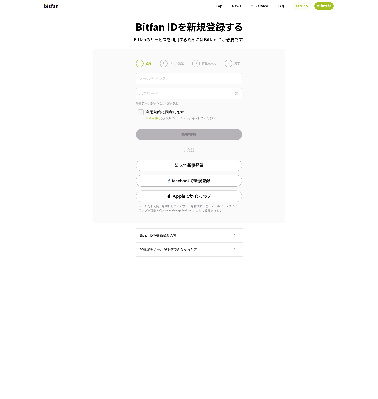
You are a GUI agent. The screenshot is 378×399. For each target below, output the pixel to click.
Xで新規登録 (189, 165)
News (236, 5)
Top (219, 5)
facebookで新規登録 (189, 181)
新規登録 (324, 5)
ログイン (302, 5)
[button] (189, 196)
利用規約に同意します (165, 112)
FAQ (281, 5)
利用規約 (154, 118)
